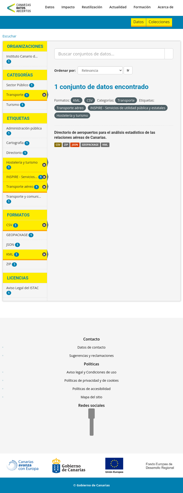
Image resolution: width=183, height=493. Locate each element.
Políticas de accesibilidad (91, 388)
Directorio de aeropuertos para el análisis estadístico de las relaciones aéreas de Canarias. (104, 135)
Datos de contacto (91, 347)
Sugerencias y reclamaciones (91, 355)
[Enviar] (168, 53)
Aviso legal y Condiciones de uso (92, 372)
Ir (128, 70)
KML (105, 144)
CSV (58, 144)
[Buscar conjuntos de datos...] (109, 53)
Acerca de (166, 7)
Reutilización (92, 7)
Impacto (68, 7)
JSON (75, 144)
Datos (49, 7)
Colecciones (159, 21)
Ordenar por (64, 70)
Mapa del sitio (91, 397)
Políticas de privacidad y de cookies (91, 380)
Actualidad (118, 7)
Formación (142, 7)
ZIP (66, 144)
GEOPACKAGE (90, 144)
